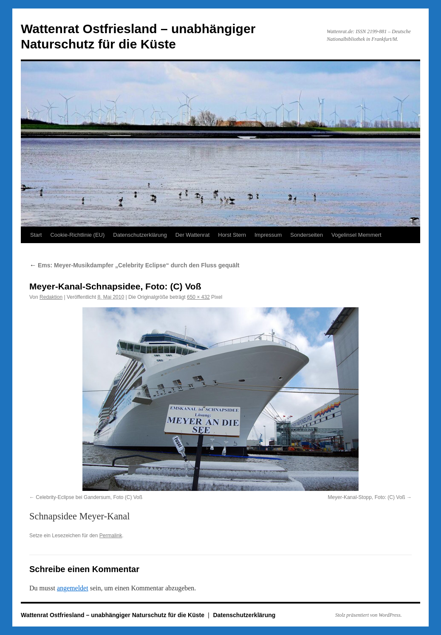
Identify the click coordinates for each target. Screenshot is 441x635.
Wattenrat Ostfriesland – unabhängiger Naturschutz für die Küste (113, 615)
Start (36, 235)
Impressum (268, 235)
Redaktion (51, 297)
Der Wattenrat (192, 235)
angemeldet (72, 588)
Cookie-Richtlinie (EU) (77, 235)
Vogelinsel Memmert (356, 235)
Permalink (110, 536)
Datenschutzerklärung (140, 235)
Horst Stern (232, 235)
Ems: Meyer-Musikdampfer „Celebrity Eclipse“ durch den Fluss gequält (134, 265)
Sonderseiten (306, 235)
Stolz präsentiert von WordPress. (368, 615)
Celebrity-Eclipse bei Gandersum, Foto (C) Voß (89, 497)
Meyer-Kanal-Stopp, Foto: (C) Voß (366, 497)
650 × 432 (198, 297)
